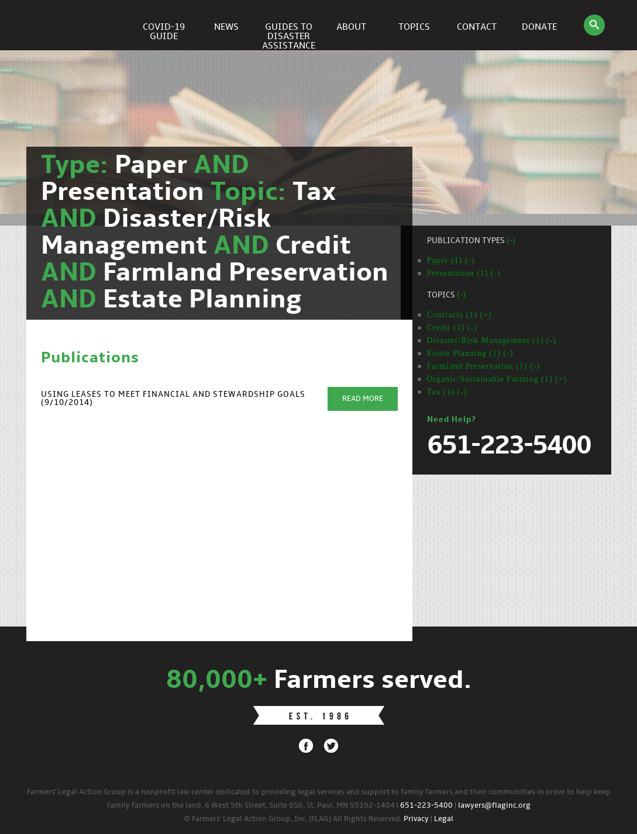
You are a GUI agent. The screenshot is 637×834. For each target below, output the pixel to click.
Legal (443, 819)
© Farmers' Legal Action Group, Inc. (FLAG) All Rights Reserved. (293, 819)
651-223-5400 (426, 805)
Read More (362, 399)
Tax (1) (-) (447, 391)
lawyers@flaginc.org (494, 805)
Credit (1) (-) (452, 327)
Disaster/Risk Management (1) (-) (491, 340)
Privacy (416, 819)
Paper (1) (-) (451, 260)
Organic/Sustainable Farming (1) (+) (497, 379)
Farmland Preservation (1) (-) (483, 366)
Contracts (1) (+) (459, 314)
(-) (511, 241)
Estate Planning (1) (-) (470, 353)
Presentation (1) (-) (464, 273)
